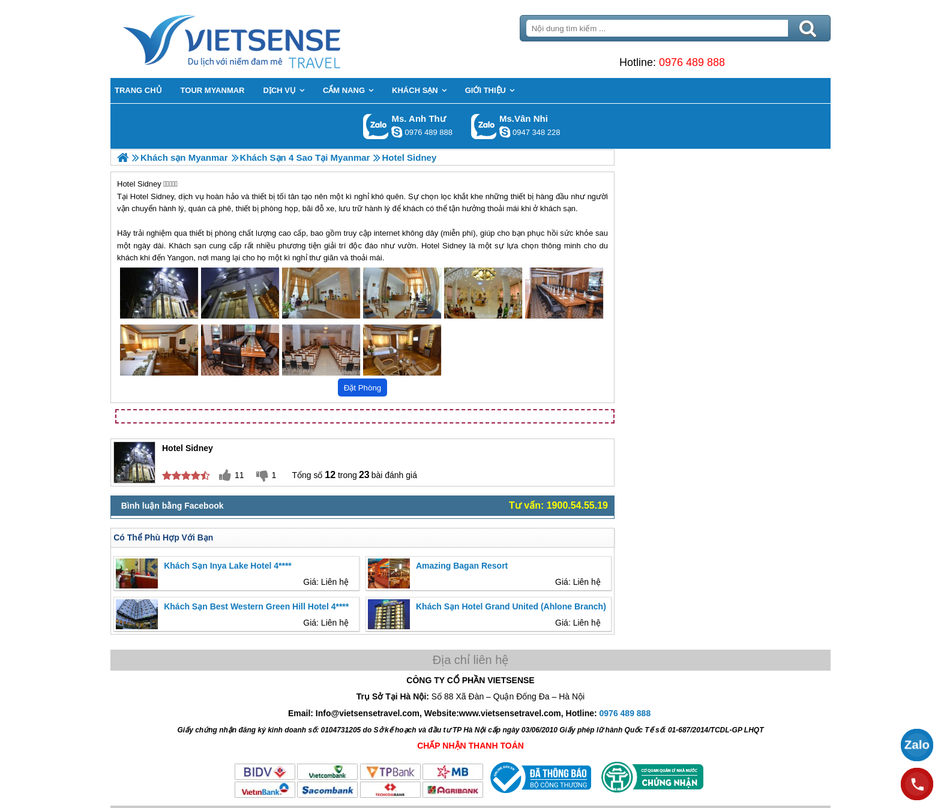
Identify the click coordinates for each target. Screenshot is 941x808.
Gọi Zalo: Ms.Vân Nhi (484, 126)
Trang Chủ (261, 39)
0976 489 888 (692, 62)
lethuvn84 (397, 132)
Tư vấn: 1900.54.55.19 (558, 505)
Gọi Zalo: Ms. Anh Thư (375, 126)
